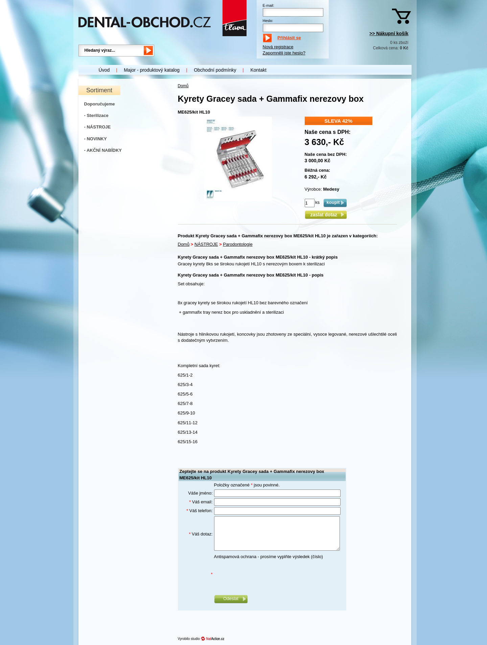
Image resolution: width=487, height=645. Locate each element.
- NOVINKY (95, 138)
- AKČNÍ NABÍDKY (103, 150)
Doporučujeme (99, 103)
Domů (183, 85)
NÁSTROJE (206, 244)
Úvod (104, 70)
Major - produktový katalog (152, 70)
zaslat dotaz (325, 214)
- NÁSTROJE (97, 126)
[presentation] (265, 574)
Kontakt (258, 70)
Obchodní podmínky (215, 70)
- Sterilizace (96, 115)
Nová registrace (278, 46)
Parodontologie (237, 244)
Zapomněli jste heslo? (284, 52)
